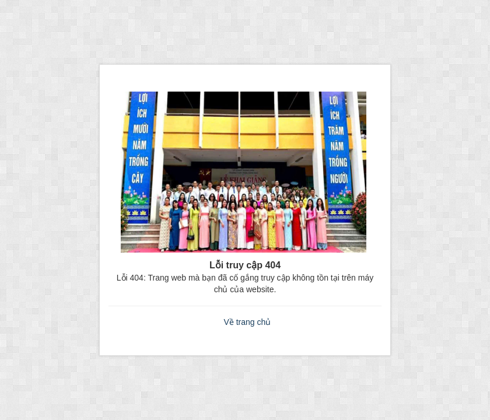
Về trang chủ (247, 322)
